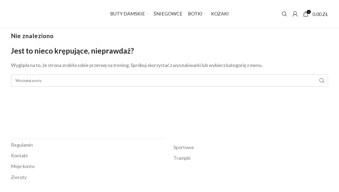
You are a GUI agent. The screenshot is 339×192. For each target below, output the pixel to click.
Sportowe (183, 147)
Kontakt (19, 155)
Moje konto (23, 166)
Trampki (182, 158)
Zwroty (19, 177)
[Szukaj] (284, 14)
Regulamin (22, 145)
